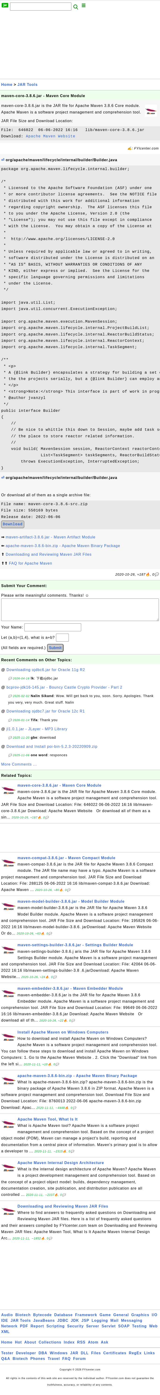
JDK (75, 1325)
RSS (81, 1347)
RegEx (135, 1358)
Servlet (109, 1331)
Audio (7, 1320)
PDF (24, 1331)
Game (105, 1320)
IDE (4, 1325)
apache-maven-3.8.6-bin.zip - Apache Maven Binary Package (63, 546)
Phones (37, 1363)
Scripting (55, 1331)
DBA (42, 1358)
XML (5, 1336)
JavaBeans (44, 1325)
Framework (86, 1320)
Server (92, 1331)
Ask (104, 1347)
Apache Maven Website (50, 136)
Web (153, 1331)
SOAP (124, 1331)
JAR (74, 1358)
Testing (139, 1331)
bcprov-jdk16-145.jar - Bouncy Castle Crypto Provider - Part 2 (64, 692)
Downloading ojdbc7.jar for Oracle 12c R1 (46, 716)
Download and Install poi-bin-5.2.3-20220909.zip (52, 751)
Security (75, 1331)
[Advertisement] (80, 46)
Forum (79, 1363)
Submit (55, 652)
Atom (93, 1347)
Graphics (140, 1320)
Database (63, 1320)
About (30, 1347)
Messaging (132, 1325)
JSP (85, 1325)
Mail (114, 1325)
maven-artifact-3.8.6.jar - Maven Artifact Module (50, 537)
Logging (100, 1325)
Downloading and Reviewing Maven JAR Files (48, 554)
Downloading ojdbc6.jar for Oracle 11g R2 (46, 674)
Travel (54, 1363)
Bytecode (42, 1320)
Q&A (5, 1363)
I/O (154, 1320)
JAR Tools (27, 85)
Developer (26, 1358)
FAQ (66, 1363)
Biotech (23, 1320)
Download (13, 524)
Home (6, 85)
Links (149, 1358)
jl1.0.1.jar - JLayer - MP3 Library (37, 734)
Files (96, 1358)
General (121, 1320)
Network (9, 1331)
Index (69, 1347)
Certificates (114, 1358)
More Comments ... (19, 769)
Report (37, 1331)
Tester (7, 1358)
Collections (50, 1347)
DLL (85, 1358)
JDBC (63, 1325)
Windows (59, 1358)
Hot (18, 1347)
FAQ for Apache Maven (30, 563)
